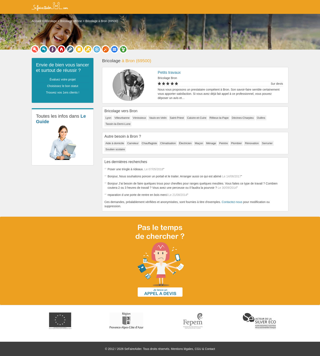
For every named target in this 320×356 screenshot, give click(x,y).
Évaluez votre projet (63, 79)
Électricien (185, 143)
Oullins (261, 117)
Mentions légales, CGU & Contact (193, 349)
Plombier (236, 143)
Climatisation (168, 143)
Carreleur (132, 143)
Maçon (199, 143)
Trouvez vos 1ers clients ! (62, 92)
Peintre (223, 143)
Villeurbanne (122, 117)
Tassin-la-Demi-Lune (117, 123)
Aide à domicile (114, 143)
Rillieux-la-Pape (219, 117)
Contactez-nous (232, 202)
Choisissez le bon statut (62, 86)
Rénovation (252, 143)
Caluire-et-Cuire (196, 117)
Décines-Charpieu (243, 117)
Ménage (211, 143)
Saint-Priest (177, 117)
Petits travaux (169, 72)
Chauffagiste (149, 143)
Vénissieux (139, 117)
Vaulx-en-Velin (158, 117)
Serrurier (267, 143)
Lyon (108, 117)
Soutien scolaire (115, 149)
